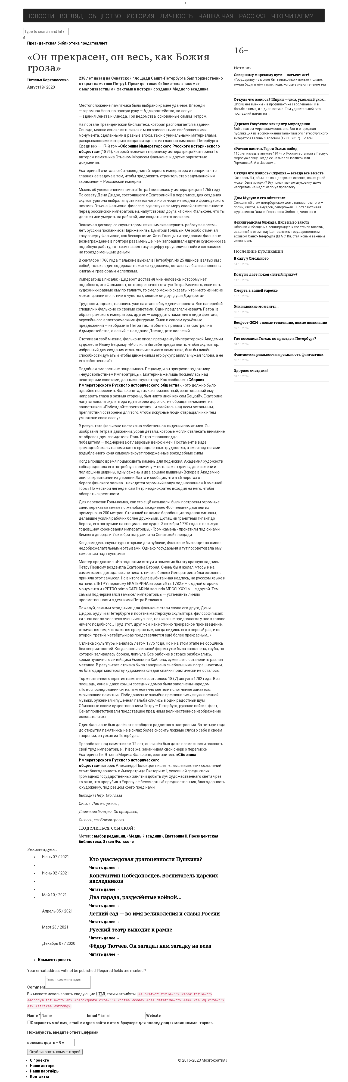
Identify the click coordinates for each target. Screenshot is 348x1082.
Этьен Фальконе (118, 841)
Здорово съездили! (251, 371)
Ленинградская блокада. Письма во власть (271, 222)
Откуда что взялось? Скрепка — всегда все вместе (279, 173)
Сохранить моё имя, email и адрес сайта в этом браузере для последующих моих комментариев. (122, 1023)
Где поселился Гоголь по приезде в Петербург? (275, 339)
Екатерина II (176, 836)
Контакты (39, 1076)
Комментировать (54, 960)
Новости (40, 16)
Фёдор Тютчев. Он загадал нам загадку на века (150, 946)
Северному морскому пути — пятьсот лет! (271, 75)
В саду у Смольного (251, 258)
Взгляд (71, 16)
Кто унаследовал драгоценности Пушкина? (145, 859)
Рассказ (252, 16)
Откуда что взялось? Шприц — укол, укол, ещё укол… (280, 100)
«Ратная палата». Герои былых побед (265, 149)
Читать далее (104, 867)
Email (93, 1015)
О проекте (39, 1060)
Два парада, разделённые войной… (135, 897)
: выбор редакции (108, 836)
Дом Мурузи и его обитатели (259, 198)
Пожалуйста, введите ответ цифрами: (63, 1032)
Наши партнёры (45, 1071)
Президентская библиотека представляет (67, 43)
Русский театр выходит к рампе (130, 929)
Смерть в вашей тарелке (256, 290)
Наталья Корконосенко (48, 80)
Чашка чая (216, 16)
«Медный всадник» (145, 836)
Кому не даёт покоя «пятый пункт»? (265, 274)
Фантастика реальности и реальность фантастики (278, 355)
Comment (36, 987)
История (140, 16)
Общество (104, 16)
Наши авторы (42, 1066)
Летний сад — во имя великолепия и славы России (154, 913)
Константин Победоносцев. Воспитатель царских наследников (153, 878)
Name (34, 1015)
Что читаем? (292, 16)
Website (153, 1015)
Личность (176, 16)
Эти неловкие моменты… (256, 307)
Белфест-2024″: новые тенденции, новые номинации (280, 323)
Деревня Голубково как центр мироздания (272, 124)
